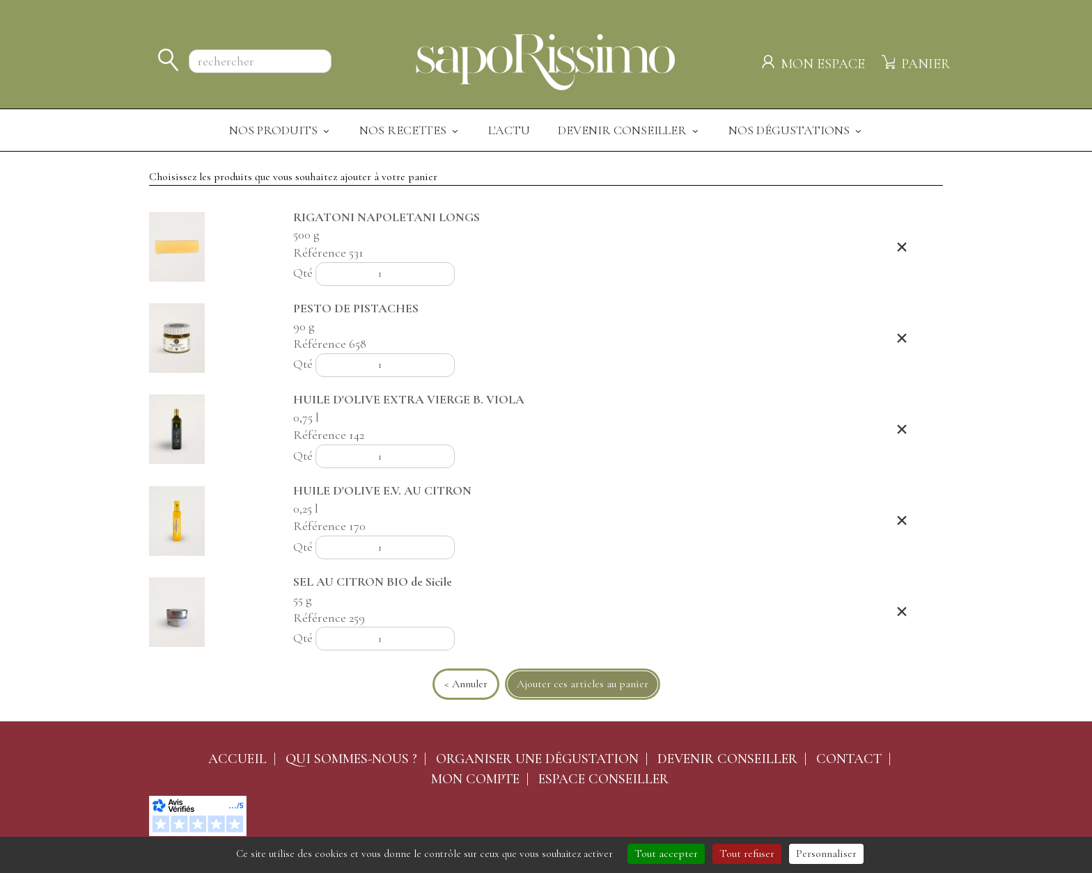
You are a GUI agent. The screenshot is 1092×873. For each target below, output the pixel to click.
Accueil (237, 759)
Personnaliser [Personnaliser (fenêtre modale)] (826, 853)
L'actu (509, 130)
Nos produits (280, 130)
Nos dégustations (796, 130)
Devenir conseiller (727, 759)
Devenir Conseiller (629, 130)
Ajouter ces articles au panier (582, 684)
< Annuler (466, 684)
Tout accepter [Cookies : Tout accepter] (666, 853)
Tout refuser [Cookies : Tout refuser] (746, 853)
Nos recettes (409, 130)
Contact (849, 759)
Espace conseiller (603, 779)
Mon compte (475, 779)
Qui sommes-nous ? (351, 759)
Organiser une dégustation (537, 759)
